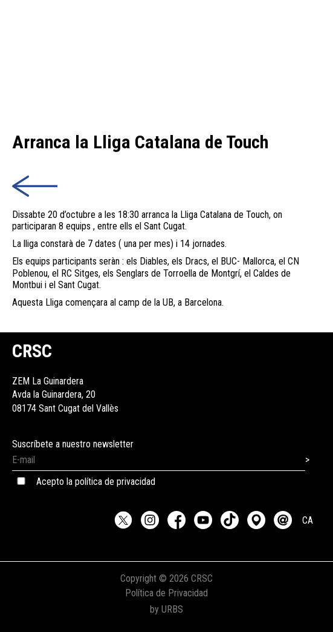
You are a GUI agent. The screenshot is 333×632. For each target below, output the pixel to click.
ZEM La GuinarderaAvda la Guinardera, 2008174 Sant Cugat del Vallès (65, 381)
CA (307, 520)
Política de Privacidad (166, 593)
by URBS (166, 609)
